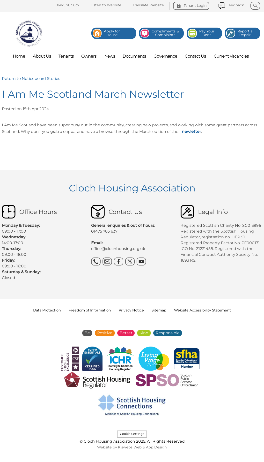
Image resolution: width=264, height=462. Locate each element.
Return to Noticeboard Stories (31, 78)
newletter (191, 131)
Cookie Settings (132, 434)
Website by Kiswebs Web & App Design (132, 447)
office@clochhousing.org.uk (118, 248)
